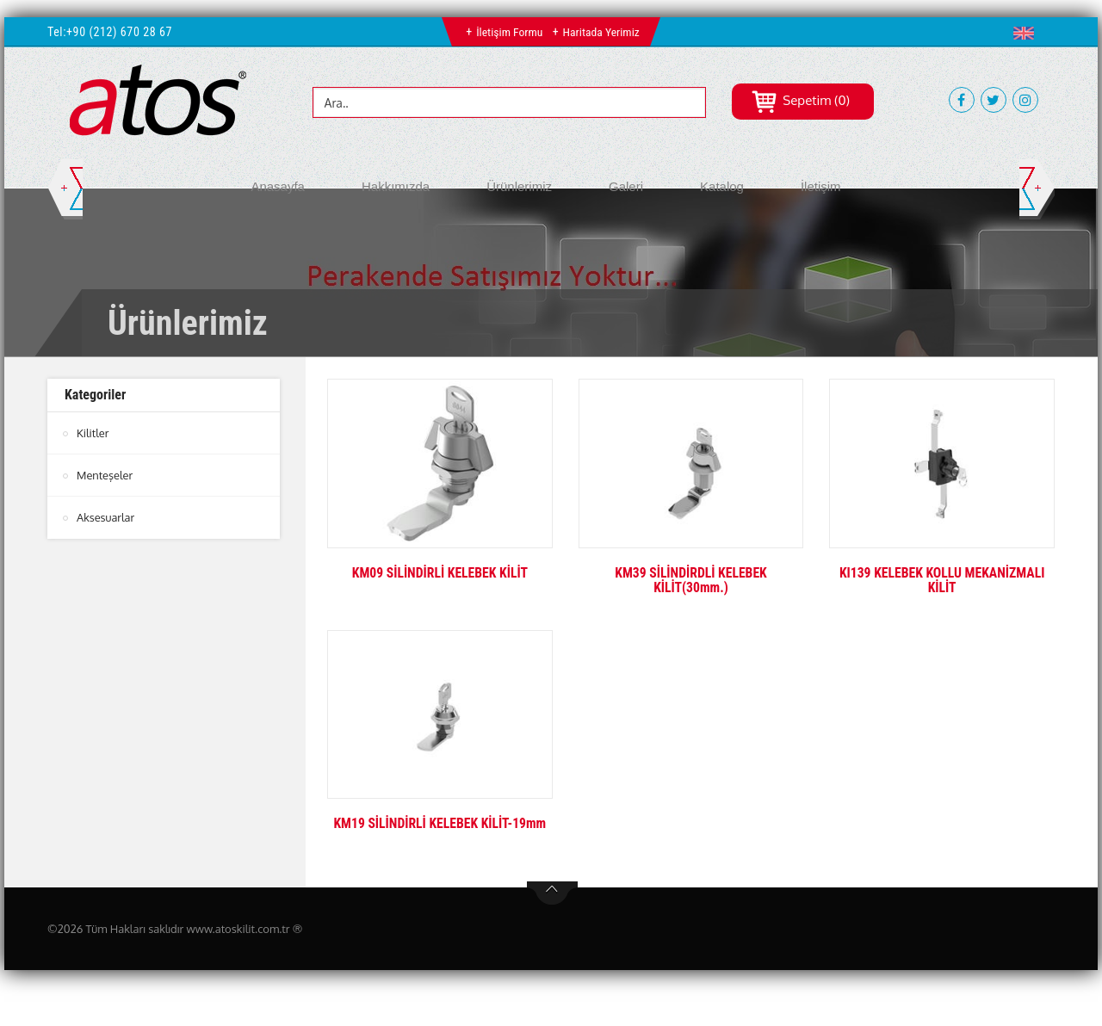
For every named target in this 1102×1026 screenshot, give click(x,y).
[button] (1027, 33)
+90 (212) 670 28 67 (119, 32)
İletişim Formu (508, 32)
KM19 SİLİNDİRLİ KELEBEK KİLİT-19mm (439, 823)
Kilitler (93, 433)
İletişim (821, 186)
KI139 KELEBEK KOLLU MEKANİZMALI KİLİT (942, 580)
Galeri (626, 186)
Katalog (722, 186)
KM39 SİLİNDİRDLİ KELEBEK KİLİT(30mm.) (690, 580)
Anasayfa (278, 186)
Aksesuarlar (106, 517)
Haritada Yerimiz (601, 32)
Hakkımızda (396, 186)
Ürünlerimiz (519, 186)
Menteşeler (105, 475)
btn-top (552, 893)
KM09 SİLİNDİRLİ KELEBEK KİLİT (440, 573)
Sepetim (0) (800, 100)
